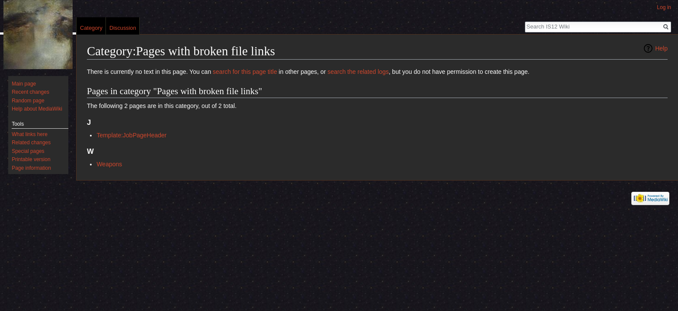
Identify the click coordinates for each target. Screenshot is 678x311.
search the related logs (358, 71)
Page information (31, 168)
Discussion (122, 28)
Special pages (28, 151)
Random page (28, 101)
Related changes (31, 143)
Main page (24, 84)
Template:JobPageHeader (131, 135)
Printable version (31, 159)
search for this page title (245, 71)
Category (91, 28)
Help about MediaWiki (37, 109)
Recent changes (30, 92)
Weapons (109, 164)
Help (661, 48)
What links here (30, 134)
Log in (664, 7)
